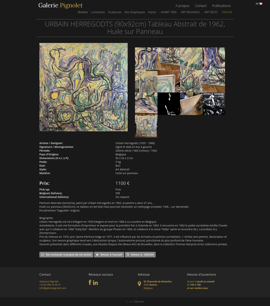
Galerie (60, 5)
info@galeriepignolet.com (52, 288)
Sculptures (114, 12)
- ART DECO (210, 12)
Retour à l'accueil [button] (109, 254)
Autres (152, 12)
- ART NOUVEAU (189, 12)
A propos (182, 5)
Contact (201, 5)
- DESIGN (226, 12)
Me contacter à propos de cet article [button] (66, 254)
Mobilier (83, 12)
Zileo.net (139, 301)
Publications (221, 5)
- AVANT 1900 (167, 12)
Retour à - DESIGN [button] (140, 254)
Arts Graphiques (134, 12)
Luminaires (98, 12)
